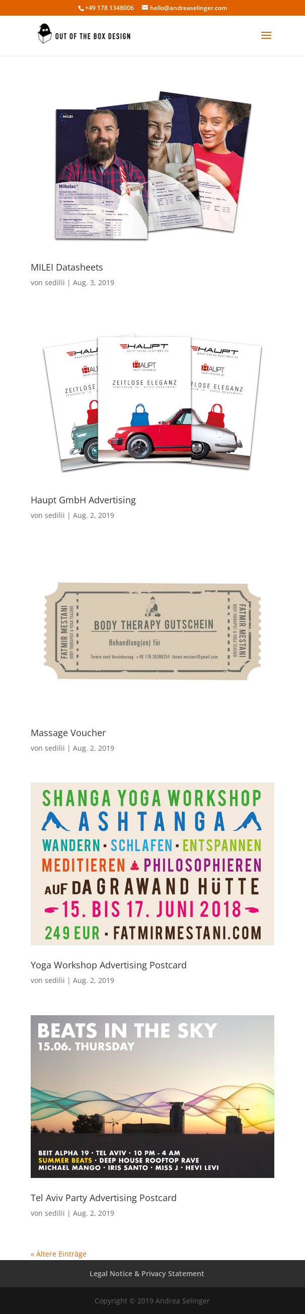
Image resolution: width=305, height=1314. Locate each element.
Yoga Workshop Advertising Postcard (109, 965)
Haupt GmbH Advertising (83, 500)
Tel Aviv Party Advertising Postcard (104, 1198)
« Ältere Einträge (59, 1254)
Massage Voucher (68, 733)
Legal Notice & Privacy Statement (147, 1273)
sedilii (55, 282)
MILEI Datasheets (67, 267)
